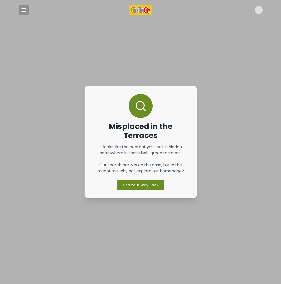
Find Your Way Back (140, 185)
